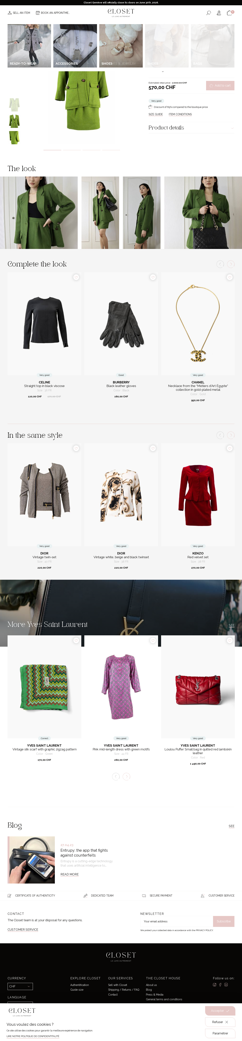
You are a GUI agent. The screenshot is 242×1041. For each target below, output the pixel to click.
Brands (120, 24)
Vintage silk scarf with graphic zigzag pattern (44, 749)
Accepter (220, 1011)
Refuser (220, 1022)
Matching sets (194, 40)
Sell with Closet (117, 984)
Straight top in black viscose (44, 386)
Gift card (169, 24)
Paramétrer (220, 1033)
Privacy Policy (204, 930)
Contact (113, 994)
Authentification (79, 984)
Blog (149, 989)
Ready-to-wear (176, 40)
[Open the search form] (208, 13)
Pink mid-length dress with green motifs (121, 749)
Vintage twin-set (44, 557)
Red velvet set (198, 557)
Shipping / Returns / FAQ (123, 989)
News (70, 24)
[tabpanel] (82, 86)
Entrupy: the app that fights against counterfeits (84, 853)
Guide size (76, 989)
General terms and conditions (164, 999)
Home (154, 24)
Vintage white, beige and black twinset (121, 557)
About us (151, 984)
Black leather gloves (121, 386)
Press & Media (154, 994)
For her (162, 40)
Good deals (137, 24)
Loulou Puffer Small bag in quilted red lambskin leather (198, 751)
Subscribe (224, 921)
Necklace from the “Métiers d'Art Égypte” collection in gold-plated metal (198, 388)
